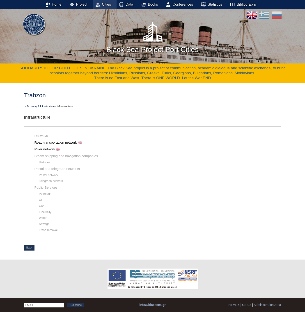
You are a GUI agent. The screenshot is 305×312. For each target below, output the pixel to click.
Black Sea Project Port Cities (152, 36)
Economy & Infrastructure (41, 106)
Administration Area (267, 305)
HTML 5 (233, 305)
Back (29, 247)
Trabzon (35, 95)
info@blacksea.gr (152, 305)
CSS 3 (246, 305)
